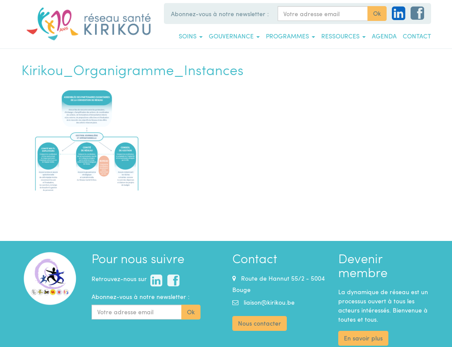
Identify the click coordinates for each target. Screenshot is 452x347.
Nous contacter (259, 323)
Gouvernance (234, 35)
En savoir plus (363, 338)
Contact (417, 35)
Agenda (384, 35)
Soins (191, 35)
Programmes (290, 35)
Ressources (343, 35)
